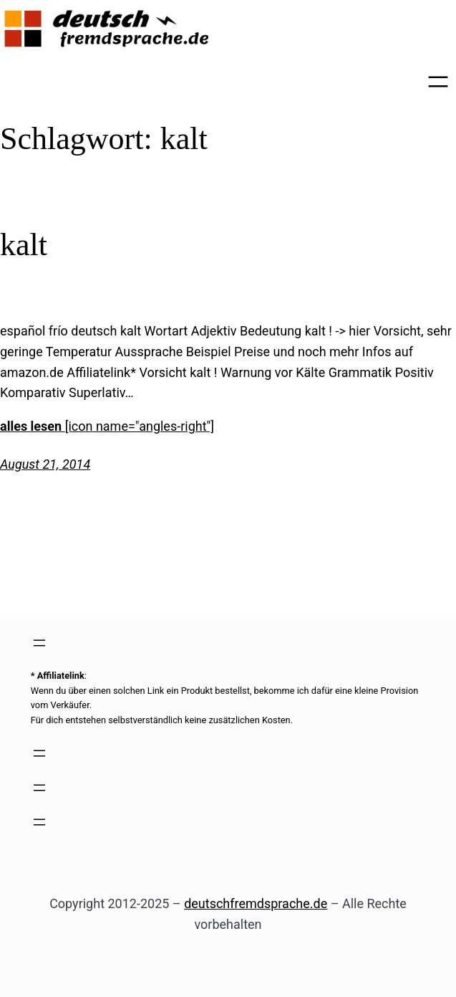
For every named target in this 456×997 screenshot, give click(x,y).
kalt (23, 244)
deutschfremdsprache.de (255, 903)
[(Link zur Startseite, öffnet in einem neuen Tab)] (107, 28)
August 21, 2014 (45, 464)
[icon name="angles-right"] (139, 426)
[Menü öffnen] (438, 81)
